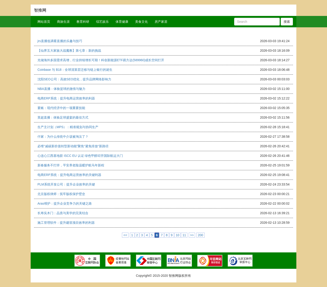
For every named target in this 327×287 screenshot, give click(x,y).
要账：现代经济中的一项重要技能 (61, 108)
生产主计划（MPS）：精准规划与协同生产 (67, 127)
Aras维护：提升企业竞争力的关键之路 (64, 203)
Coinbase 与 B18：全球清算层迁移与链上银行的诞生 (74, 69)
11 (184, 235)
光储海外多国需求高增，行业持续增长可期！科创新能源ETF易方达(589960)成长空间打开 (100, 60)
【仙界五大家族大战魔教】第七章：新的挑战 (69, 50)
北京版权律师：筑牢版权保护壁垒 (61, 194)
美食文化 (141, 21)
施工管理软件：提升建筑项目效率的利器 (66, 222)
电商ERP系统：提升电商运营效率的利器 (66, 98)
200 (200, 235)
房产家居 (161, 21)
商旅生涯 (63, 21)
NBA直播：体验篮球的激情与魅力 (61, 89)
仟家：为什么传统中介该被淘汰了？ (62, 136)
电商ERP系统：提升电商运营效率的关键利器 (69, 175)
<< (125, 235)
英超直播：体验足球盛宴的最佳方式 (62, 117)
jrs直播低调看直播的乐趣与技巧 (59, 41)
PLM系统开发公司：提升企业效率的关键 (66, 184)
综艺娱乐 (102, 21)
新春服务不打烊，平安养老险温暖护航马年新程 (70, 165)
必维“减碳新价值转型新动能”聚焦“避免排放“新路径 (73, 146)
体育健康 (122, 21)
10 (177, 235)
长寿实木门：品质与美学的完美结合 (62, 213)
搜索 (287, 21)
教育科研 (83, 21)
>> (192, 235)
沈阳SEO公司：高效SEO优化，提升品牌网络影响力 (74, 79)
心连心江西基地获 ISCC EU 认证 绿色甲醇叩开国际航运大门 (80, 155)
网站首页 (43, 21)
